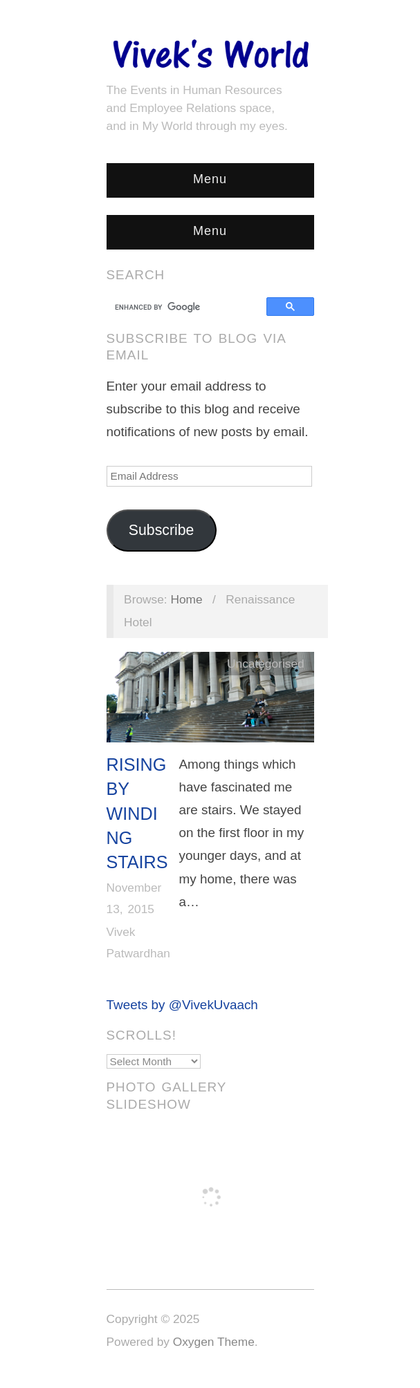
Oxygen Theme (214, 1342)
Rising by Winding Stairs (137, 813)
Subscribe (161, 530)
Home (186, 599)
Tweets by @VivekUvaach (182, 1004)
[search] (188, 306)
